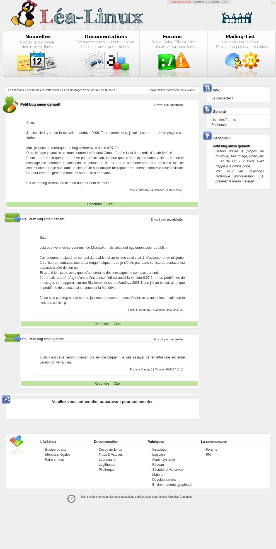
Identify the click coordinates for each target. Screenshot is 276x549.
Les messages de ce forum (81, 90)
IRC (209, 455)
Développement (164, 480)
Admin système (163, 460)
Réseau (158, 465)
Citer (109, 204)
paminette (176, 104)
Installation (160, 450)
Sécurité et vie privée (167, 470)
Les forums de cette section (44, 90)
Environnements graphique (172, 485)
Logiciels (158, 455)
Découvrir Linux (110, 450)
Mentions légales (57, 455)
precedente (173, 90)
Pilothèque (107, 470)
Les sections (16, 90)
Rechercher (220, 125)
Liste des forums (223, 120)
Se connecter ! (222, 98)
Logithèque (107, 465)
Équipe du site (55, 450)
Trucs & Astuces (111, 455)
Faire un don (54, 460)
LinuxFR (199, 1)
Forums (211, 450)
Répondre (94, 204)
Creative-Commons (180, 496)
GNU (224, 1)
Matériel (158, 475)
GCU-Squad (212, 1)
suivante (189, 90)
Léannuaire (107, 460)
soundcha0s (174, 219)
